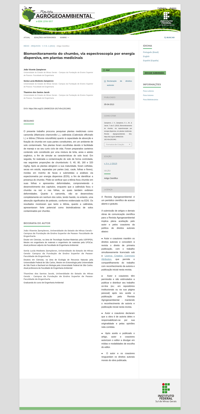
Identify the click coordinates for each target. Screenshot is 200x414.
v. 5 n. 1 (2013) (48, 46)
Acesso (173, 8)
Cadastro (162, 8)
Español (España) (150, 60)
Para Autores (148, 95)
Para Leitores (148, 91)
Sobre (63, 37)
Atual (27, 37)
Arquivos (36, 46)
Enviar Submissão (154, 73)
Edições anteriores (45, 37)
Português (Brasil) (151, 52)
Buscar (169, 37)
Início (26, 46)
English (146, 56)
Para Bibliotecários (150, 100)
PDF (107, 70)
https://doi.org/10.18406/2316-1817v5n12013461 (50, 108)
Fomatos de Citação (115, 144)
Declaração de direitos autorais (119, 83)
